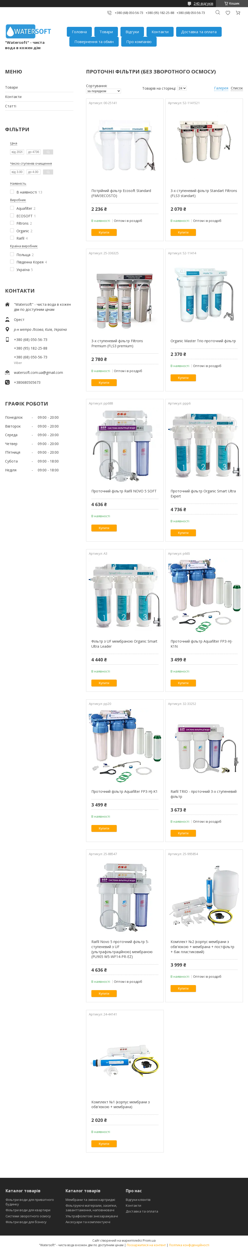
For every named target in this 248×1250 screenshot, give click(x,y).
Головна (79, 31)
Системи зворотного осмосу (28, 1216)
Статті (10, 106)
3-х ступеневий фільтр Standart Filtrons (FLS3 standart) (204, 193)
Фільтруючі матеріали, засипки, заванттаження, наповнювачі (91, 1207)
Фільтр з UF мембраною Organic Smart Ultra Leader (124, 644)
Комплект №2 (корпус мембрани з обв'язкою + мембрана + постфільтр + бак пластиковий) (202, 946)
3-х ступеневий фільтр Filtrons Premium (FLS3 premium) (117, 343)
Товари (106, 31)
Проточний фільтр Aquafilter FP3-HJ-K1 (124, 791)
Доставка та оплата (199, 31)
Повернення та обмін (94, 41)
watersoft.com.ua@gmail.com (38, 372)
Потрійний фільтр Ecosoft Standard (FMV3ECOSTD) (121, 193)
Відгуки (132, 31)
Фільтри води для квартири (28, 1210)
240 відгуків (203, 3)
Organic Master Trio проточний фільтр (203, 340)
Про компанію (139, 41)
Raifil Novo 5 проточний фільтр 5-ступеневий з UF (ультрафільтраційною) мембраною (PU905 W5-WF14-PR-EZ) (122, 949)
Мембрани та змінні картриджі (90, 1199)
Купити (104, 232)
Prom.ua (149, 1240)
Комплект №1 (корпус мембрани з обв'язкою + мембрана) (120, 1104)
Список (237, 88)
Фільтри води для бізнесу (26, 1222)
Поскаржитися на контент (146, 1245)
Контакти (160, 31)
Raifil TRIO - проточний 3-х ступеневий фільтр (204, 794)
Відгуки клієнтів (138, 1199)
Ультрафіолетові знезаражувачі (92, 1216)
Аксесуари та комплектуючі (88, 1222)
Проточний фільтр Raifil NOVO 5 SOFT (124, 491)
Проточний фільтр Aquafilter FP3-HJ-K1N (202, 644)
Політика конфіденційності (189, 1245)
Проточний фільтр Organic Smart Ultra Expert (203, 493)
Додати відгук (228, 13)
